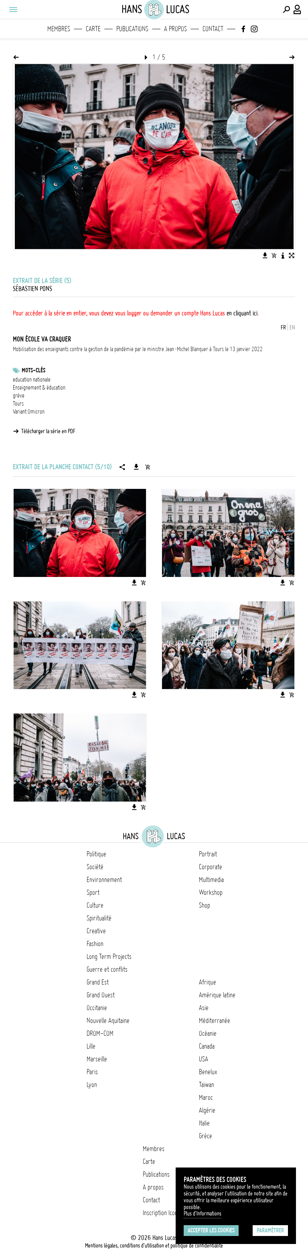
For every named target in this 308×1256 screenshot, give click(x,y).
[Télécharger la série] (136, 466)
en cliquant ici (242, 313)
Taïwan (206, 1085)
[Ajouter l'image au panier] (274, 255)
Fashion (95, 944)
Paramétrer (270, 1230)
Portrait (208, 854)
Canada (207, 1046)
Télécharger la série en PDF (48, 431)
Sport (93, 892)
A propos (175, 29)
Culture (95, 905)
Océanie (208, 1033)
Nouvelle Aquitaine (108, 1021)
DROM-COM (100, 1033)
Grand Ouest (101, 995)
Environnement (104, 880)
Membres (58, 29)
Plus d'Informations (202, 1213)
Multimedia (211, 880)
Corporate (210, 867)
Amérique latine (217, 995)
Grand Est (98, 982)
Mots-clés (33, 370)
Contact (213, 29)
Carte (93, 29)
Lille (91, 1046)
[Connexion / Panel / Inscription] (297, 9)
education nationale (32, 379)
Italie (204, 1123)
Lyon (92, 1085)
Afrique (207, 982)
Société (95, 867)
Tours (18, 403)
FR (283, 327)
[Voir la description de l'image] (282, 255)
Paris (92, 1072)
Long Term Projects (109, 957)
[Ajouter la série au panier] (147, 466)
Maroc (206, 1097)
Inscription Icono (161, 1213)
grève (18, 395)
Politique (96, 854)
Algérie (207, 1110)
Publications (132, 29)
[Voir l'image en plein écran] (291, 255)
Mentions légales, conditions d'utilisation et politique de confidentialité (154, 1245)
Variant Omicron (29, 411)
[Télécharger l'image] (265, 255)
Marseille (97, 1059)
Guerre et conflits (107, 969)
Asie (204, 1008)
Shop (204, 905)
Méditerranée (214, 1021)
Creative (96, 931)
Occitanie (97, 1008)
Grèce (205, 1136)
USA (203, 1059)
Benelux (208, 1072)
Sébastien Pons (32, 289)
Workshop (211, 892)
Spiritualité (99, 918)
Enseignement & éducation (39, 387)
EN (292, 327)
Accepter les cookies (211, 1230)
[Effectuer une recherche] (286, 9)
